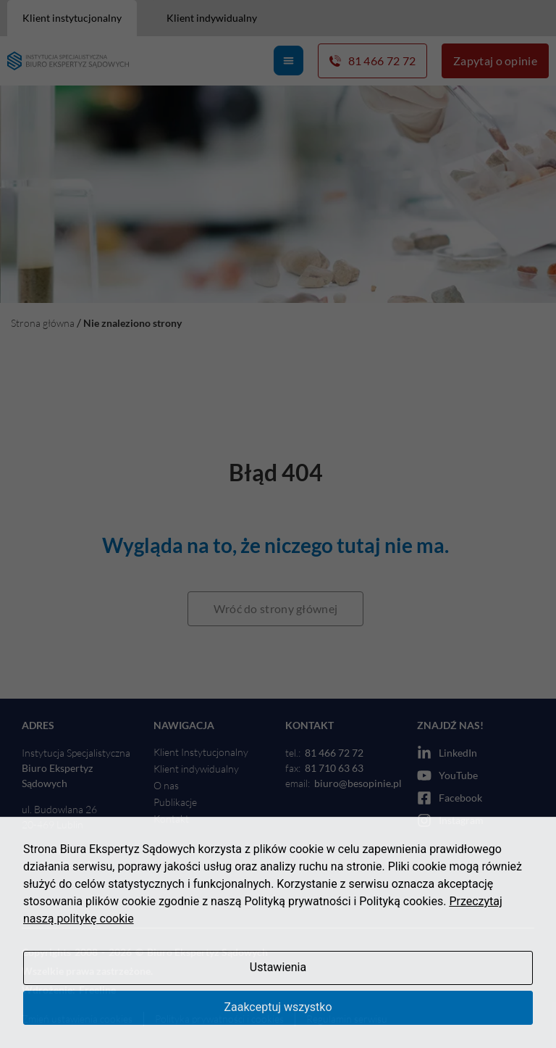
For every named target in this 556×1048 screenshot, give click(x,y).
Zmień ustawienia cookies (77, 1018)
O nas (166, 785)
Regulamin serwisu (346, 1018)
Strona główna (43, 323)
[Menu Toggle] (288, 60)
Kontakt (171, 818)
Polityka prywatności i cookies (219, 1018)
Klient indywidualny (212, 18)
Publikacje (175, 802)
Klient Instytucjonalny (200, 752)
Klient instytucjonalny (72, 18)
